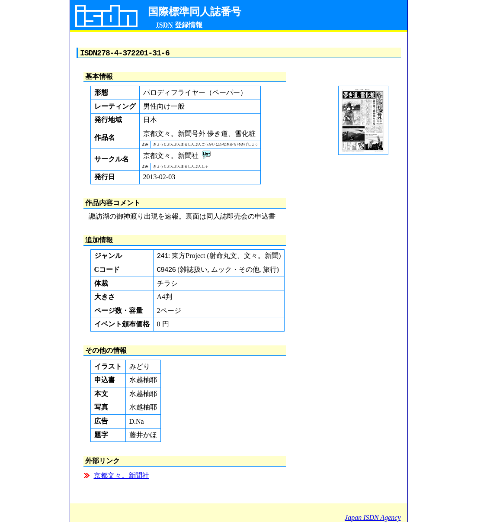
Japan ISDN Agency (372, 517)
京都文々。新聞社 (121, 478)
